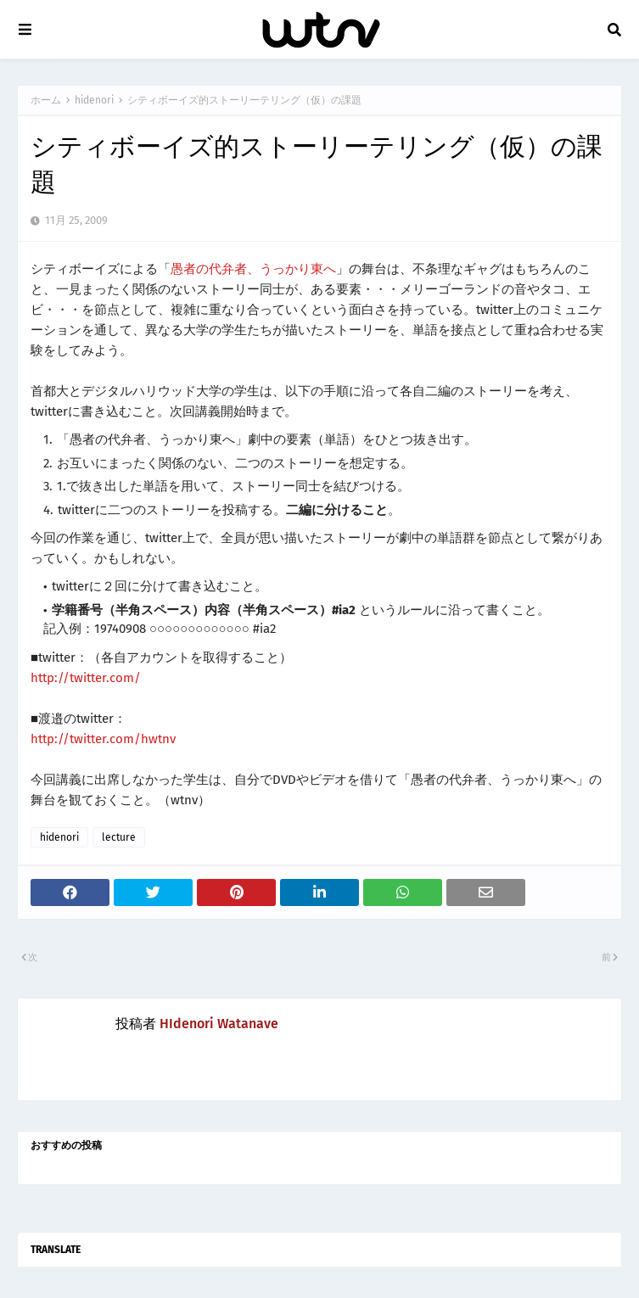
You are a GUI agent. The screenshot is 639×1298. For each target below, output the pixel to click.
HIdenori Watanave (219, 1023)
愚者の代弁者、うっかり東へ (253, 269)
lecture (119, 837)
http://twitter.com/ (86, 677)
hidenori (94, 100)
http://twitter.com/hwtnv (103, 739)
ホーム (46, 100)
